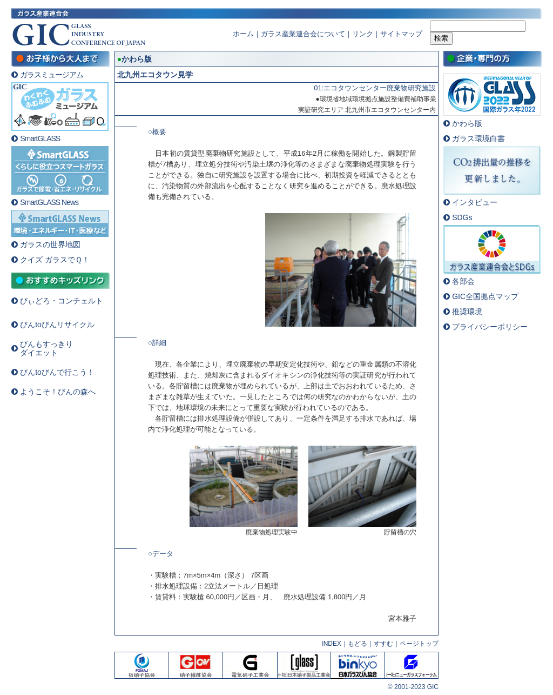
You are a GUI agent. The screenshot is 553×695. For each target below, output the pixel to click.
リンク (362, 34)
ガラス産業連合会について (303, 34)
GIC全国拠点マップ (485, 296)
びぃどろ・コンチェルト (61, 300)
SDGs (462, 217)
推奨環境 (467, 311)
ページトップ (419, 643)
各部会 (463, 281)
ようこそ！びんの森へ (58, 391)
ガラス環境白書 (478, 138)
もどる (357, 643)
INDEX (331, 643)
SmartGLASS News (49, 202)
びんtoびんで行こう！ (57, 372)
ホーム (243, 34)
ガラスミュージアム (51, 74)
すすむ (383, 643)
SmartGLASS (40, 138)
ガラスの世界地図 (50, 244)
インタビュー (474, 202)
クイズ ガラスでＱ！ (55, 259)
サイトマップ (401, 34)
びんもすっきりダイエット (46, 348)
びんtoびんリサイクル (57, 324)
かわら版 (467, 123)
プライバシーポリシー (490, 326)
